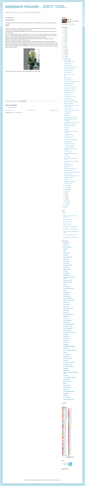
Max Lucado (66, 312)
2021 (64, 38)
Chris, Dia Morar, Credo (69, 99)
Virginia (65, 284)
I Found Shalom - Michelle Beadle (70, 226)
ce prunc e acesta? (68, 79)
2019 (64, 42)
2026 (64, 29)
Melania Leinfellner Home (68, 391)
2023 (64, 34)
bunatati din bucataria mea (69, 362)
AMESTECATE (66, 275)
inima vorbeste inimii (68, 170)
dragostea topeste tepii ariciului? (70, 117)
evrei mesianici (66, 379)
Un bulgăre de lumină (68, 326)
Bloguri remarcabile (67, 257)
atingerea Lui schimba (68, 103)
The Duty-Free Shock (67, 358)
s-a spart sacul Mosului (69, 147)
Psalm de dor (66, 389)
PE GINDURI (66, 294)
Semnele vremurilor (67, 280)
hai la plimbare (66, 273)
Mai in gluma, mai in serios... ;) (70, 332)
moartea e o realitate (68, 183)
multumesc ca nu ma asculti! (70, 123)
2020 (64, 40)
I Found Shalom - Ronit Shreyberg (70, 229)
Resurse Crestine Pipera (68, 288)
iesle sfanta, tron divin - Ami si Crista (71, 175)
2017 (64, 45)
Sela (65, 76)
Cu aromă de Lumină (67, 265)
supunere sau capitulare (69, 83)
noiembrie (66, 185)
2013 (64, 52)
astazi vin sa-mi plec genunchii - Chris (72, 172)
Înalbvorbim (65, 393)
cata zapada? (67, 115)
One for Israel (66, 342)
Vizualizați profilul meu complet (68, 24)
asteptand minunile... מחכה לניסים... (36, 6)
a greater (66, 179)
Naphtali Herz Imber (68, 85)
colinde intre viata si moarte (69, 90)
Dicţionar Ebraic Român (68, 399)
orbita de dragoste (68, 141)
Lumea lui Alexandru (67, 282)
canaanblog (65, 368)
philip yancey (66, 259)
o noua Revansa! (67, 63)
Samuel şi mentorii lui (67, 221)
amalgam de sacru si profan (70, 88)
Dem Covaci (65, 360)
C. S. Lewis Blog (66, 397)
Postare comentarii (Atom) (16, 112)
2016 (64, 47)
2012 (64, 54)
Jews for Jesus (66, 338)
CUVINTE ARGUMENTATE (69, 324)
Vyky (6, 22)
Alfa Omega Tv (66, 286)
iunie (65, 194)
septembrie (66, 189)
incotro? (64, 213)
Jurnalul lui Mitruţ (67, 387)
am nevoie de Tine (68, 174)
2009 (64, 205)
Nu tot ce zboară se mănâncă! (69, 350)
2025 (64, 31)
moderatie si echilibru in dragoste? (71, 101)
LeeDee (64, 290)
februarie (66, 201)
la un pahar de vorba (67, 364)
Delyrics (65, 383)
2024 (64, 32)
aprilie (65, 198)
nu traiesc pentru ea (68, 134)
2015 (64, 49)
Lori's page (65, 375)
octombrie (66, 187)
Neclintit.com (66, 267)
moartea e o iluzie (67, 65)
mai (65, 196)
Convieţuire (65, 395)
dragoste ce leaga (67, 108)
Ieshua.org (65, 245)
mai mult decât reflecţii (68, 366)
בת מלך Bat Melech (67, 320)
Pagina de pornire (31, 110)
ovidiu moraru (66, 306)
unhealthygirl (66, 310)
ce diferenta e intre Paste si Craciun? (71, 110)
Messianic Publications (68, 314)
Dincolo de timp (66, 385)
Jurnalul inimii (66, 336)
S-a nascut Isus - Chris (69, 136)
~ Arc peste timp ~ (67, 354)
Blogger (58, 480)
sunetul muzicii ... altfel (68, 74)
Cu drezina (65, 318)
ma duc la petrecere (68, 137)
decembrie (66, 59)
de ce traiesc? (67, 113)
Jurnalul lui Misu (66, 296)
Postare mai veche (53, 110)
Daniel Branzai (66, 243)
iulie (65, 192)
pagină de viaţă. (66, 269)
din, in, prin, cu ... (67, 156)
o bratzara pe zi (66, 322)
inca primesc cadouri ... (69, 70)
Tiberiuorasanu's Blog (68, 308)
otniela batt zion (66, 292)
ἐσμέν (64, 251)
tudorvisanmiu (66, 253)
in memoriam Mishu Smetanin (70, 67)
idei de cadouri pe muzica (69, 143)
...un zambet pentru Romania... (70, 377)
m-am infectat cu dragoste (69, 145)
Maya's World (66, 348)
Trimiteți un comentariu (11, 107)
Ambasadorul (66, 370)
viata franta (66, 166)
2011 (64, 56)
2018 (64, 43)
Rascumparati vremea (68, 298)
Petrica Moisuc (66, 261)
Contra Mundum (66, 356)
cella (71, 19)
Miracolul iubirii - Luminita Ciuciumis (71, 161)
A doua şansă (66, 263)
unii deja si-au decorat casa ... (70, 96)
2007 (64, 207)
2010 (64, 58)
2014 (64, 51)
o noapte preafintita (68, 111)
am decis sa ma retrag (68, 92)
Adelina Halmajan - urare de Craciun (71, 122)
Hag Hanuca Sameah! (68, 164)
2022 (64, 36)
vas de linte (66, 127)
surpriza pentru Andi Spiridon (70, 181)
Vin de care (65, 271)
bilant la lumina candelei (69, 61)
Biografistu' (65, 340)
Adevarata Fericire (67, 330)
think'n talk (65, 255)
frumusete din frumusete (69, 68)
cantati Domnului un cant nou (70, 168)
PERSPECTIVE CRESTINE (69, 346)
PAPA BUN (65, 249)
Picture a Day (66, 302)
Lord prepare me (67, 98)
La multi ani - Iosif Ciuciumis (70, 87)
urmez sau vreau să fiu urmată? (69, 235)
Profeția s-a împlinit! (67, 224)
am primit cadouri (67, 78)
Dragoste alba (66, 316)
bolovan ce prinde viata (69, 177)
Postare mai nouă (9, 110)
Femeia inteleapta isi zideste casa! (70, 237)
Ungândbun (65, 344)
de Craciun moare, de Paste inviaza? (71, 81)
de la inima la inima (68, 151)
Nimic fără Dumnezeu (68, 328)
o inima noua (66, 94)
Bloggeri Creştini (67, 381)
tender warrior (66, 304)
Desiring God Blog (67, 247)
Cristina (65, 352)
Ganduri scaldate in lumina (69, 300)
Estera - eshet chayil (67, 219)
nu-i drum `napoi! (67, 72)
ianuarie (66, 203)
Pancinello (66, 129)
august (65, 190)
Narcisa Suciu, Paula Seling (70, 125)
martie (65, 200)
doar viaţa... (65, 334)
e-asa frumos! (67, 163)
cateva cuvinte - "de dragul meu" (70, 139)
